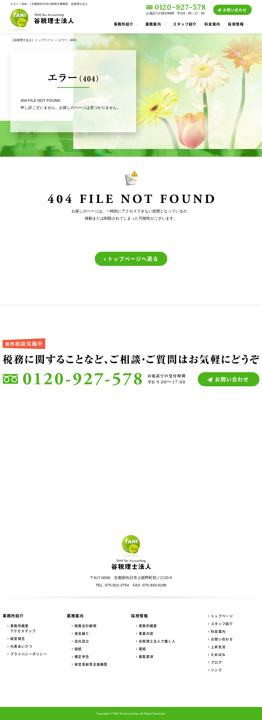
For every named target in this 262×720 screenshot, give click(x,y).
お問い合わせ (235, 9)
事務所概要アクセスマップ (23, 628)
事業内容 (146, 633)
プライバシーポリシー (28, 653)
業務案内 (153, 23)
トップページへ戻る (133, 259)
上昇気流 (218, 646)
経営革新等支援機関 (91, 664)
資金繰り (81, 633)
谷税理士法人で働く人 (157, 641)
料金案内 (212, 23)
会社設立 (81, 641)
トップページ (222, 615)
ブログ (216, 662)
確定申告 (81, 656)
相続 (78, 648)
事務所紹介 (124, 23)
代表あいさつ (21, 646)
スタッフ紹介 (184, 23)
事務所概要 (148, 625)
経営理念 (17, 638)
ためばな (218, 654)
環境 (142, 648)
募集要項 (146, 656)
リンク (216, 669)
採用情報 (236, 23)
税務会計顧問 (85, 625)
